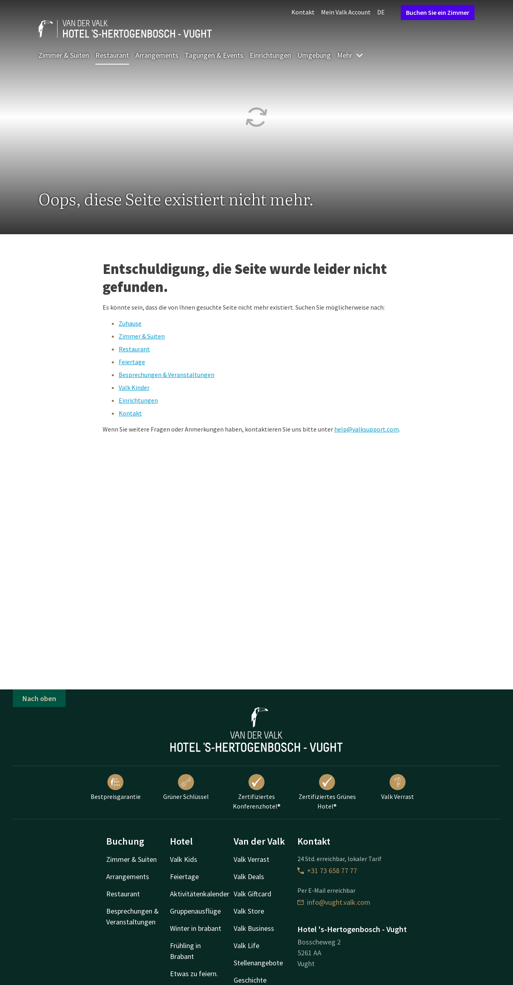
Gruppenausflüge (195, 911)
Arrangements (156, 55)
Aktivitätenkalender (199, 893)
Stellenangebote (258, 962)
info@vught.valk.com (333, 902)
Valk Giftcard (252, 893)
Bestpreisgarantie (116, 787)
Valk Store (249, 911)
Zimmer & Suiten (63, 55)
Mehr (350, 55)
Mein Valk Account (346, 12)
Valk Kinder (134, 387)
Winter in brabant (195, 928)
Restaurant (112, 55)
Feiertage (132, 362)
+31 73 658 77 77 (327, 870)
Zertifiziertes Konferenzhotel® (257, 792)
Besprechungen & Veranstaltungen (166, 375)
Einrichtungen (270, 55)
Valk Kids (183, 859)
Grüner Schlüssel (186, 787)
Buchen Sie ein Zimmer (437, 12)
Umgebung (314, 55)
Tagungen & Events (214, 55)
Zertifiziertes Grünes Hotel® (327, 792)
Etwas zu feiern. (194, 973)
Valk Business (254, 928)
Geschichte (250, 980)
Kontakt (303, 12)
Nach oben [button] (39, 698)
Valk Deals (249, 876)
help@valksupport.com (366, 429)
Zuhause (130, 323)
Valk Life (246, 945)
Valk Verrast (397, 787)
